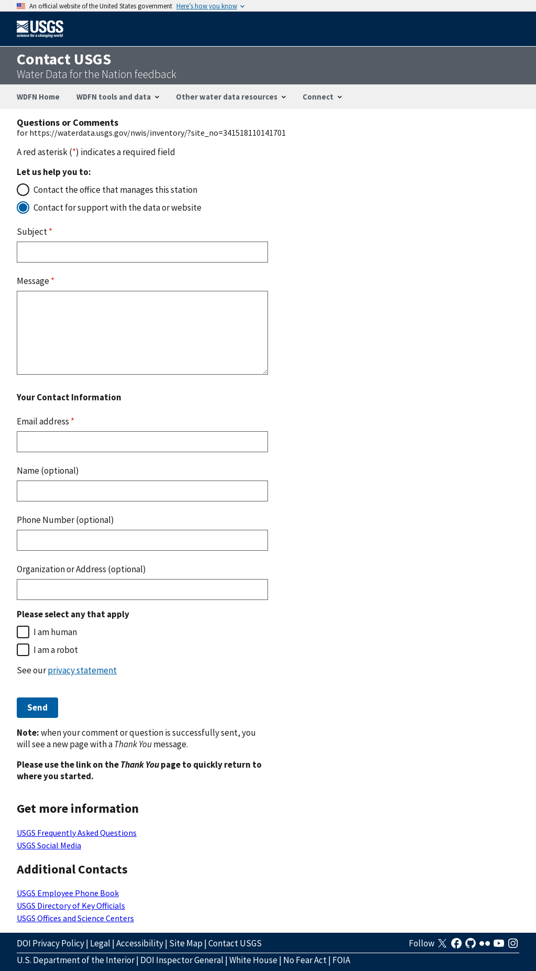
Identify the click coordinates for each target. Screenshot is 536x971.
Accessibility (139, 943)
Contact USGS (235, 943)
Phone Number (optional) (65, 520)
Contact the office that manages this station (115, 189)
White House (253, 960)
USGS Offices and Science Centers (75, 918)
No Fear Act (305, 960)
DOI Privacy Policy (50, 943)
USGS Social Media (49, 845)
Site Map (186, 943)
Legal (100, 943)
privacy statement (82, 670)
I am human (55, 632)
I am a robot (56, 650)
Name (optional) (48, 470)
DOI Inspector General (182, 960)
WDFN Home (38, 97)
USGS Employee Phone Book (68, 893)
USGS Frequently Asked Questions (77, 832)
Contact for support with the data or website (118, 207)
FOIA (341, 960)
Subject (34, 231)
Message (35, 281)
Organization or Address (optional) (81, 569)
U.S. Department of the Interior (76, 960)
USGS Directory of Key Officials (71, 905)
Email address (45, 421)
